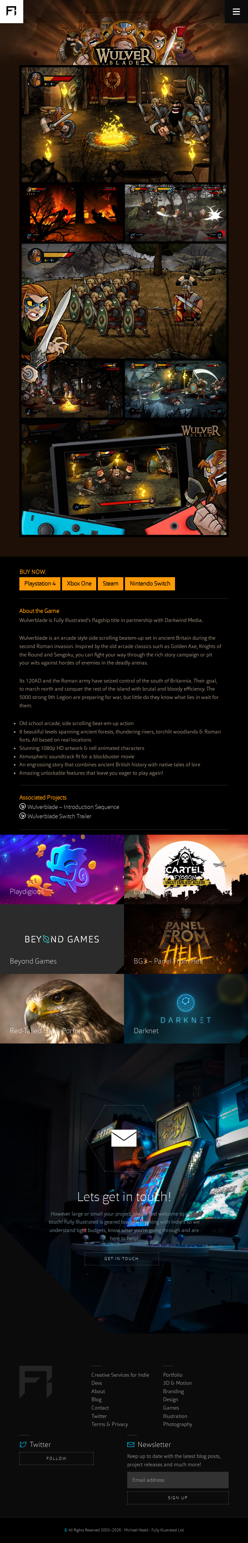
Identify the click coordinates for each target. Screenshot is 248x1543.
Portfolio (172, 1375)
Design (170, 1399)
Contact (100, 1407)
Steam (111, 584)
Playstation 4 (40, 584)
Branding (173, 1391)
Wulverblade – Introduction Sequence (69, 807)
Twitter (99, 1416)
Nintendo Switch (150, 584)
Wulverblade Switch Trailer (55, 817)
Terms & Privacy (109, 1424)
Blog (96, 1399)
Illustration (175, 1416)
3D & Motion (177, 1383)
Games (171, 1407)
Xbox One (79, 584)
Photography (177, 1424)
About (98, 1391)
